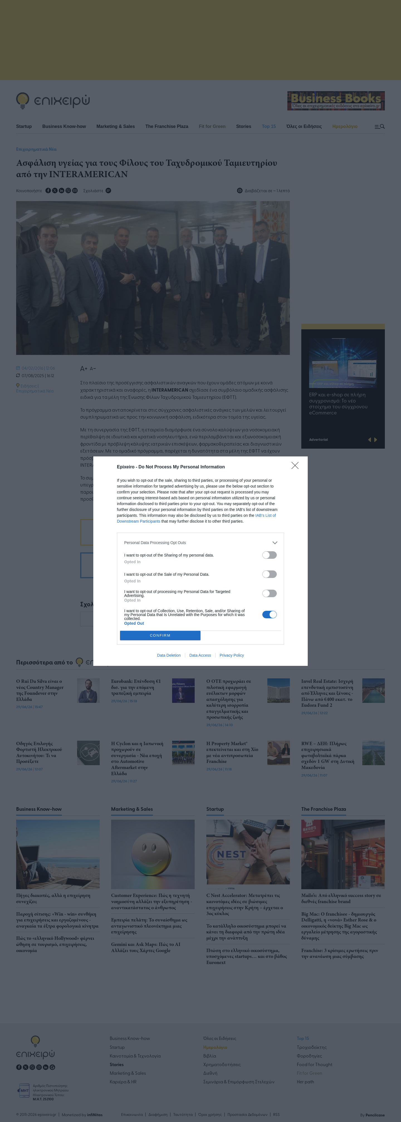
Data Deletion (169, 655)
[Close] (297, 467)
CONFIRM (160, 635)
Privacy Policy (232, 655)
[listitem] (200, 543)
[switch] (269, 555)
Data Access (200, 655)
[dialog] (200, 561)
